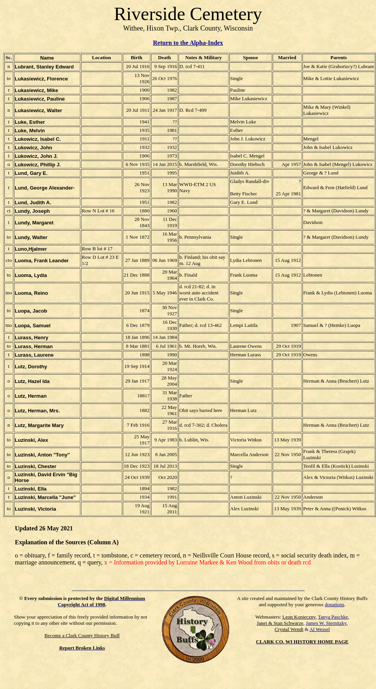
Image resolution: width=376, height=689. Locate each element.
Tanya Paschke (333, 617)
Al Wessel (319, 629)
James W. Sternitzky (326, 623)
